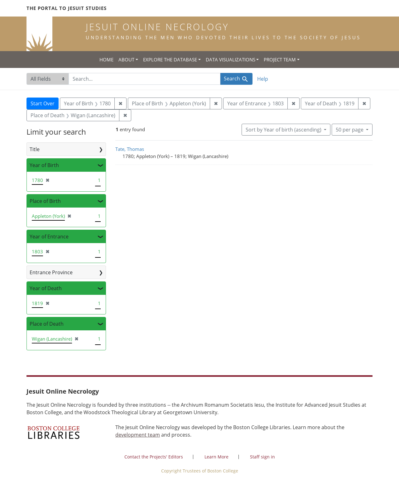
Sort (284, 129)
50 (350, 129)
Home (106, 59)
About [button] (126, 59)
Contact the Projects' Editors (153, 457)
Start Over (43, 103)
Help (262, 78)
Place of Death (47, 323)
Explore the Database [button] (170, 59)
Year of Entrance (49, 236)
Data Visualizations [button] (230, 59)
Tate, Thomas (129, 149)
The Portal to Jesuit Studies (66, 8)
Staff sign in (262, 457)
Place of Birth (45, 201)
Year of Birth (44, 165)
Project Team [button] (280, 59)
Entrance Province (51, 272)
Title (35, 149)
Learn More (216, 457)
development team (137, 434)
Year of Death (46, 288)
